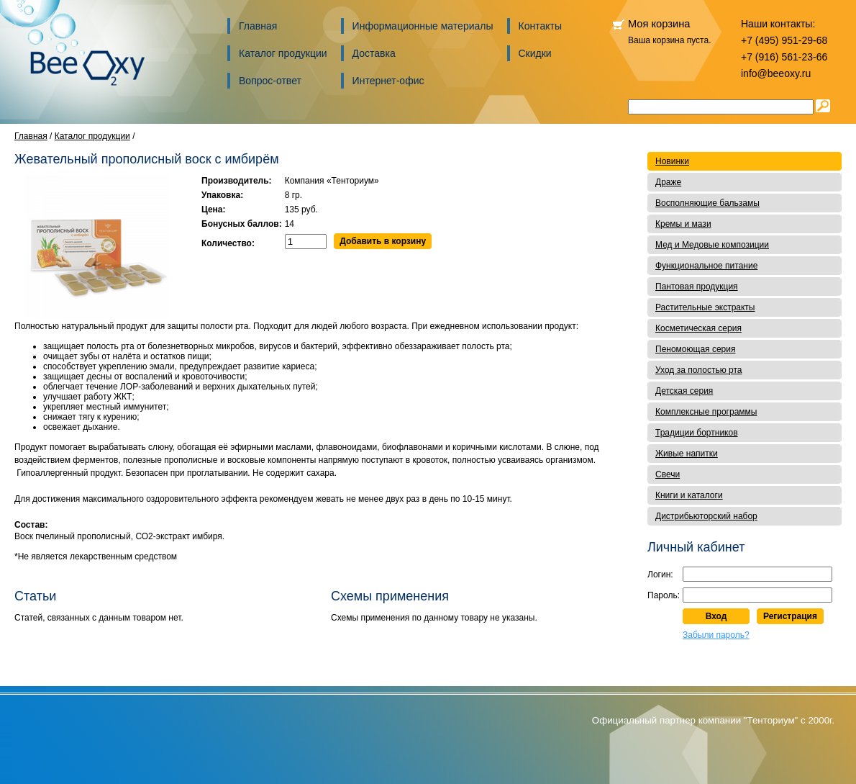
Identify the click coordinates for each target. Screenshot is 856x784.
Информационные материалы (422, 26)
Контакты (540, 26)
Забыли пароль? (716, 635)
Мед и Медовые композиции (712, 245)
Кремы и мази (683, 224)
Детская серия (684, 391)
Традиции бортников (696, 433)
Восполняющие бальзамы (707, 203)
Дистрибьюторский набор (706, 516)
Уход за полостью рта (698, 370)
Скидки (535, 53)
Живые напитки (686, 454)
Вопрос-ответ (270, 80)
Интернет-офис (388, 80)
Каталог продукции (283, 53)
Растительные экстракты (705, 307)
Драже (668, 182)
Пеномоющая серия (695, 349)
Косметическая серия (698, 328)
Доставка (374, 53)
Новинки (672, 161)
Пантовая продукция (696, 286)
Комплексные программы (706, 412)
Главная (258, 26)
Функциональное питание (706, 266)
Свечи (667, 474)
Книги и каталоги (689, 495)
